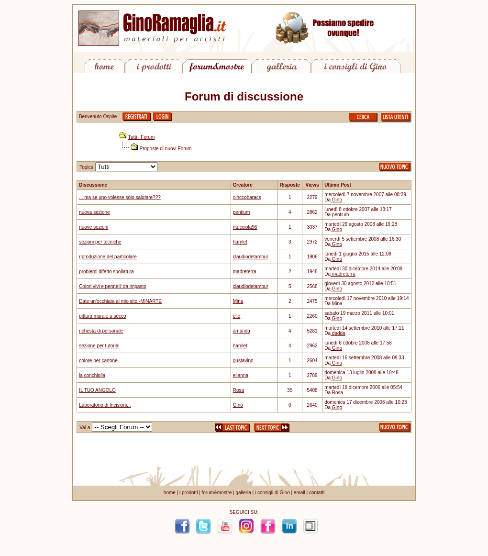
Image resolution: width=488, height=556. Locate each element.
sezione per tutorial (99, 345)
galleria (243, 492)
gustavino (243, 360)
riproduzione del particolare (108, 256)
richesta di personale (101, 331)
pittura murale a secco (102, 316)
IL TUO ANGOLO (97, 390)
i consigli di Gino (272, 492)
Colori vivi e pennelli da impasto (112, 286)
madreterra (244, 271)
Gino (336, 199)
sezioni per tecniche (100, 242)
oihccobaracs (247, 197)
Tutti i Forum (141, 137)
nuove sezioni (93, 227)
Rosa (238, 390)
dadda (338, 333)
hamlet (240, 242)
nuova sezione (94, 212)
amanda (241, 331)
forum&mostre (217, 492)
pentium (241, 212)
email (299, 492)
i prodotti (188, 492)
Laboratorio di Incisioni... (105, 405)
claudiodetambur (250, 256)
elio (237, 316)
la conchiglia (92, 375)
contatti (316, 492)
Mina (238, 301)
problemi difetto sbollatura (106, 271)
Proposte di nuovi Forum (166, 148)
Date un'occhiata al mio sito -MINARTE (120, 301)
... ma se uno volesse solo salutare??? (120, 197)
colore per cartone (98, 360)
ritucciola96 (245, 227)
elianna (240, 375)
